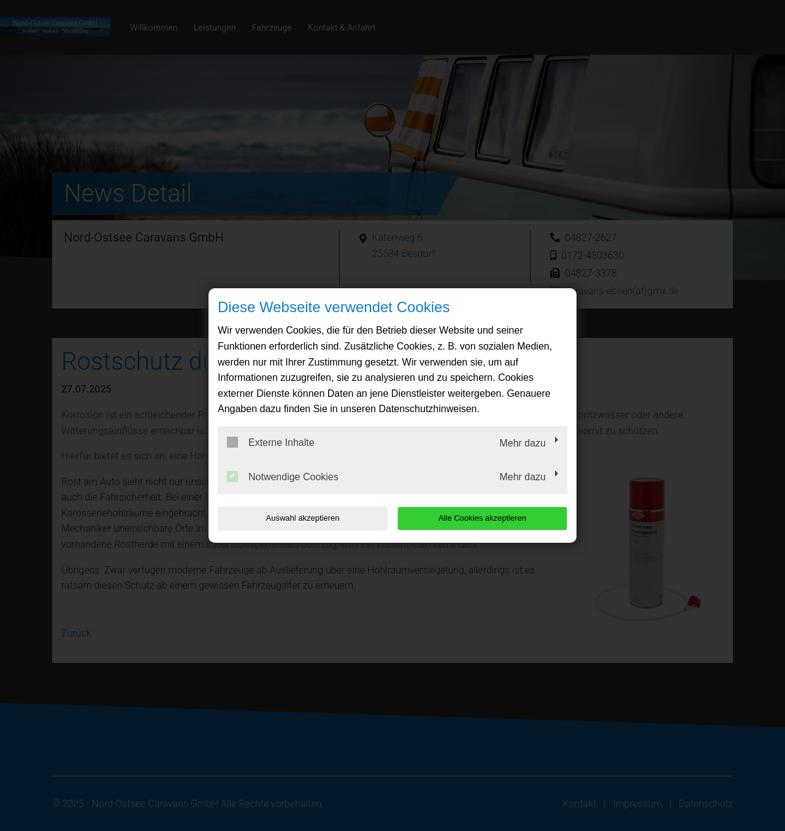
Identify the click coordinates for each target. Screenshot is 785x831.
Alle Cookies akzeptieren (488, 518)
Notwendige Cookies (283, 476)
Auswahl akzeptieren (296, 518)
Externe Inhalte (271, 442)
